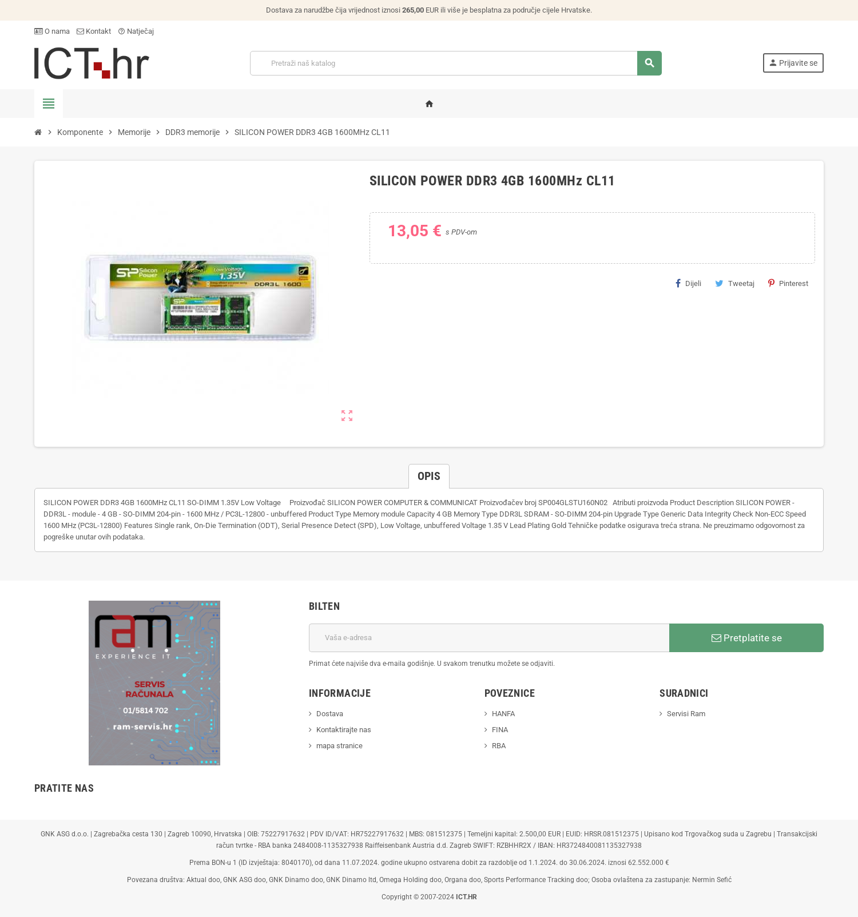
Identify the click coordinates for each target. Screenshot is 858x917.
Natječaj (136, 31)
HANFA (503, 713)
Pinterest (788, 283)
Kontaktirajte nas (343, 729)
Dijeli (688, 283)
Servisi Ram (686, 713)
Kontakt (94, 31)
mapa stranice (339, 745)
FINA (500, 729)
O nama (52, 31)
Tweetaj (734, 283)
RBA (499, 745)
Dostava (329, 713)
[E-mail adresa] (489, 638)
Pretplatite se (747, 638)
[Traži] (455, 63)
